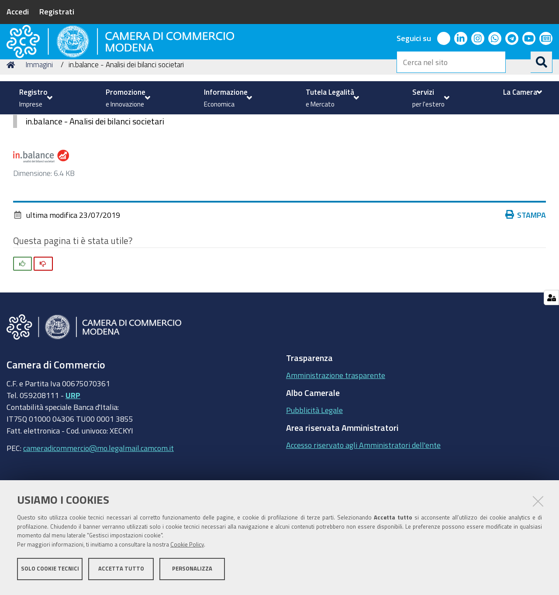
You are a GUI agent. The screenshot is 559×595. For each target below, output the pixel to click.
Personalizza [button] (192, 572)
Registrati (56, 11)
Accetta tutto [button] (121, 572)
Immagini (39, 123)
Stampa (527, 274)
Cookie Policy (187, 548)
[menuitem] (34, 97)
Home (12, 123)
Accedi (18, 11)
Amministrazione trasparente (335, 434)
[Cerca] (541, 62)
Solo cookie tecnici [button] (50, 572)
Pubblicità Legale (314, 469)
